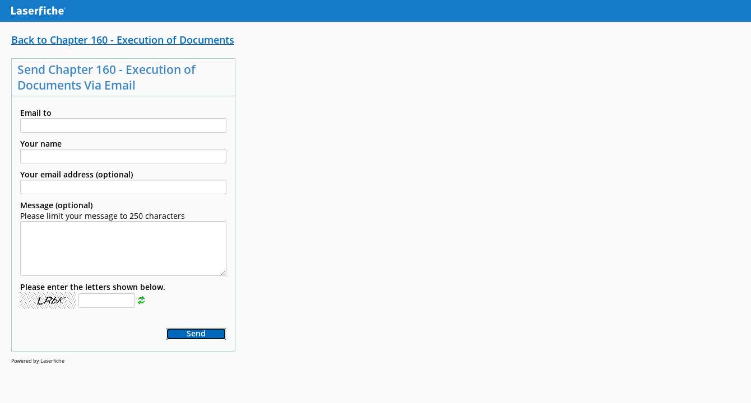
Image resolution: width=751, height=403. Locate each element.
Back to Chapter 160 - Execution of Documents (122, 39)
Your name (41, 143)
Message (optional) (56, 205)
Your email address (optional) (76, 174)
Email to (36, 112)
